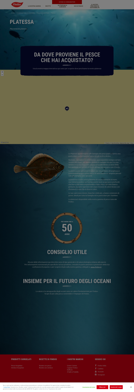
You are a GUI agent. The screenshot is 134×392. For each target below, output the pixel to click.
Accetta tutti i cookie (116, 387)
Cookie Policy (6, 387)
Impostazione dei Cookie (88, 387)
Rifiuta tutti (102, 387)
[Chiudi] (131, 387)
